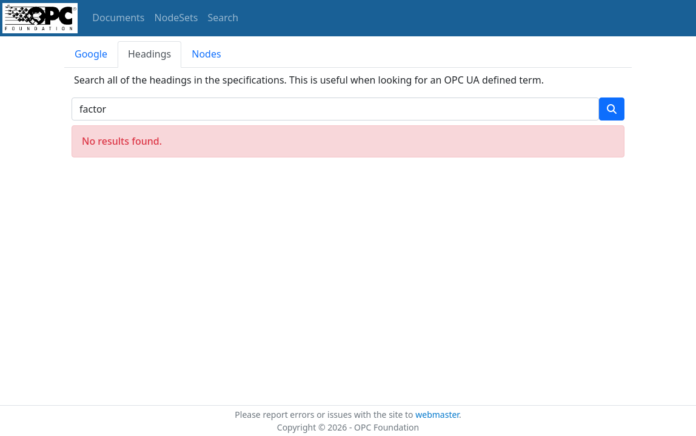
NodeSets (176, 17)
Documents (118, 17)
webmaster (437, 414)
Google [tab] (91, 54)
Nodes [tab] (206, 54)
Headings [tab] (149, 54)
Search (223, 17)
